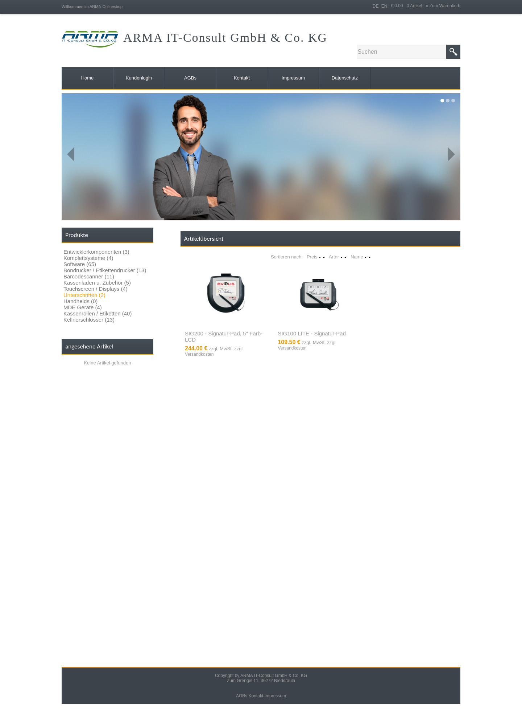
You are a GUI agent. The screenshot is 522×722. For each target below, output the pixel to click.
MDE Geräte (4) (82, 307)
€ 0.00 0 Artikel (408, 5)
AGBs (241, 695)
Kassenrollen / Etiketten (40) (97, 313)
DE (376, 6)
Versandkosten (199, 354)
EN (384, 6)
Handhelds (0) (80, 301)
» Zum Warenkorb (443, 5)
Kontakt (256, 695)
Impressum (275, 695)
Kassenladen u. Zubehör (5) (97, 283)
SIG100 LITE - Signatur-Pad (312, 333)
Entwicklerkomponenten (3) (96, 252)
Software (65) (79, 264)
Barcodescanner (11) (88, 276)
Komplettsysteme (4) (88, 258)
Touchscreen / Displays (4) (95, 289)
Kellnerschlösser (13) (89, 320)
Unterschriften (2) (84, 295)
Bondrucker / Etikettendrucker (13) (104, 270)
